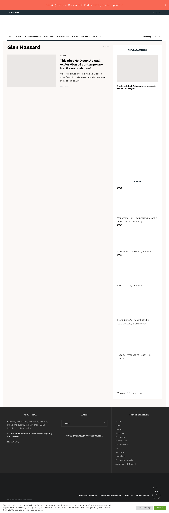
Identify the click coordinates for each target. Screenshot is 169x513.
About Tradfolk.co (88, 496)
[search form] (82, 423)
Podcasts (62, 37)
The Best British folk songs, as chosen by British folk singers (136, 87)
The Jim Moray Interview (129, 285)
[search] (104, 423)
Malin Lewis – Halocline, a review (134, 251)
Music (19, 37)
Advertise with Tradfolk (126, 464)
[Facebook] (150, 13)
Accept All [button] (160, 508)
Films (63, 55)
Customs (49, 37)
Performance (32, 37)
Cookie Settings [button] (144, 508)
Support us (120, 452)
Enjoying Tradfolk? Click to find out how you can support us (84, 5)
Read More (64, 86)
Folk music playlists (124, 460)
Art (11, 37)
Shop (75, 37)
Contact (129, 496)
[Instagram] (156, 13)
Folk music (120, 437)
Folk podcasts (122, 445)
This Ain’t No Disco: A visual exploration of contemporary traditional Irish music (81, 64)
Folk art (119, 429)
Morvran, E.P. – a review (129, 393)
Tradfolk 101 (121, 456)
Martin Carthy (13, 442)
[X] (153, 13)
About (96, 37)
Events (84, 37)
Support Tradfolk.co (110, 496)
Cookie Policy (142, 496)
